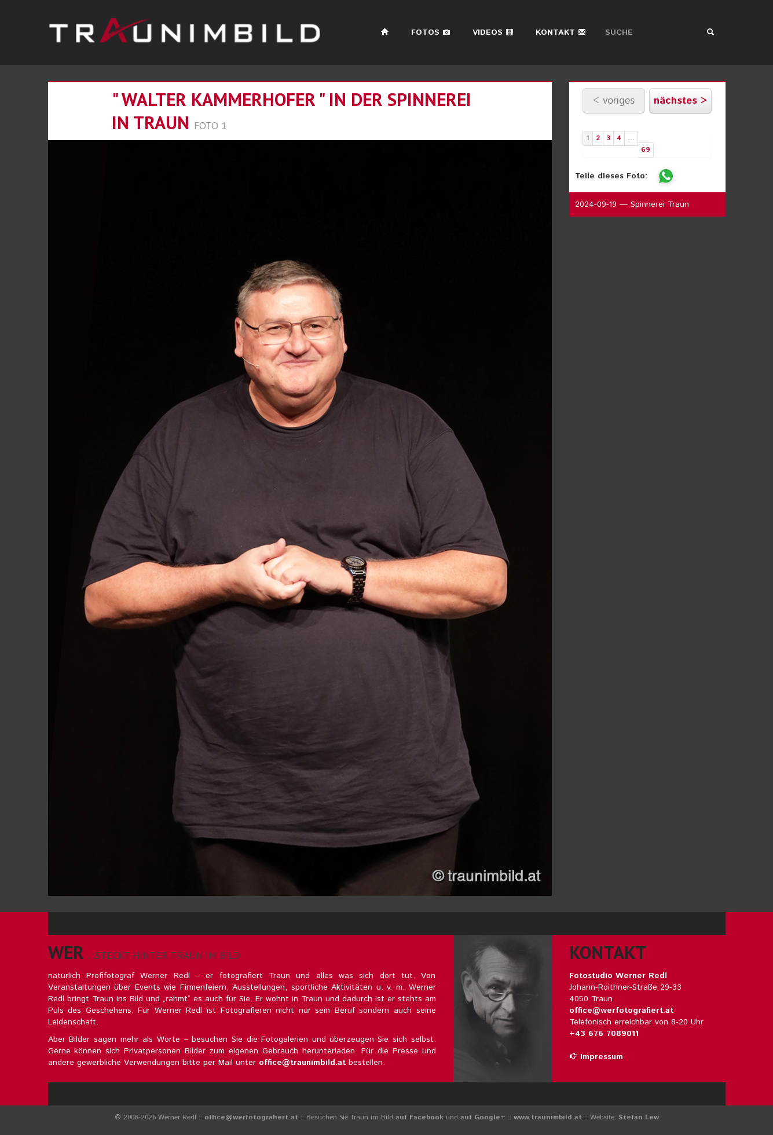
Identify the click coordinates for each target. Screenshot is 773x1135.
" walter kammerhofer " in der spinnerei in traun (291, 110)
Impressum (596, 1057)
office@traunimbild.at (302, 1062)
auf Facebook (419, 1117)
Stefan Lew (638, 1117)
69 (645, 150)
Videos (493, 32)
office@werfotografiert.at (621, 1010)
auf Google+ (482, 1117)
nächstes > (680, 100)
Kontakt (561, 32)
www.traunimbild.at (548, 1117)
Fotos (430, 32)
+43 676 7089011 (604, 1033)
